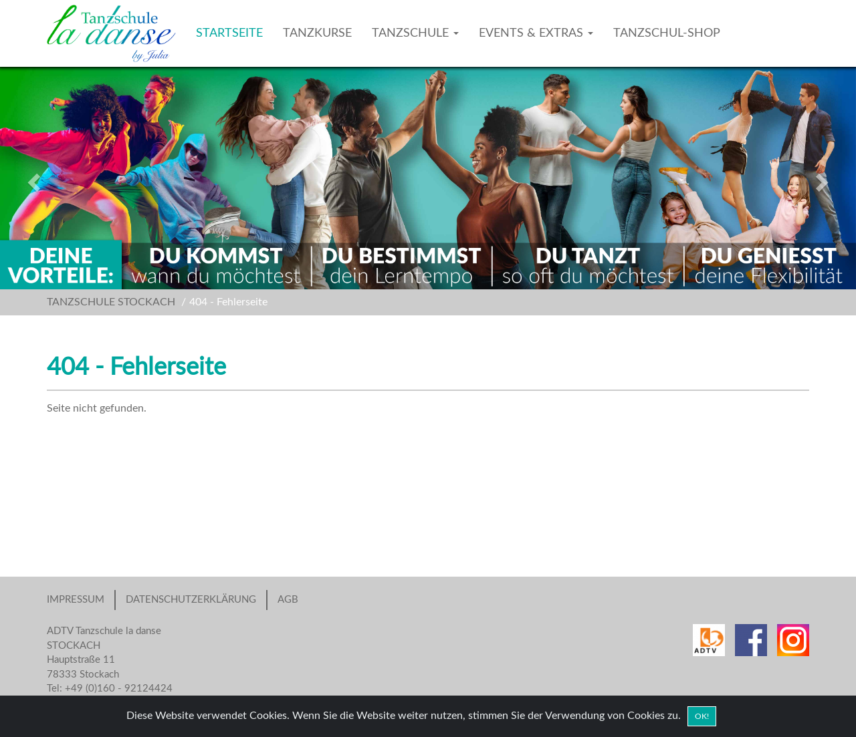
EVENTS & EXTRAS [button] (536, 33)
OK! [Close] (702, 716)
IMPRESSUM (75, 600)
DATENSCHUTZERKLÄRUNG (191, 600)
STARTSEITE (229, 33)
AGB (288, 600)
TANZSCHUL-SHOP (666, 33)
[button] (64, 178)
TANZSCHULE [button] (415, 33)
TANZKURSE (317, 33)
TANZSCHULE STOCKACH (111, 302)
